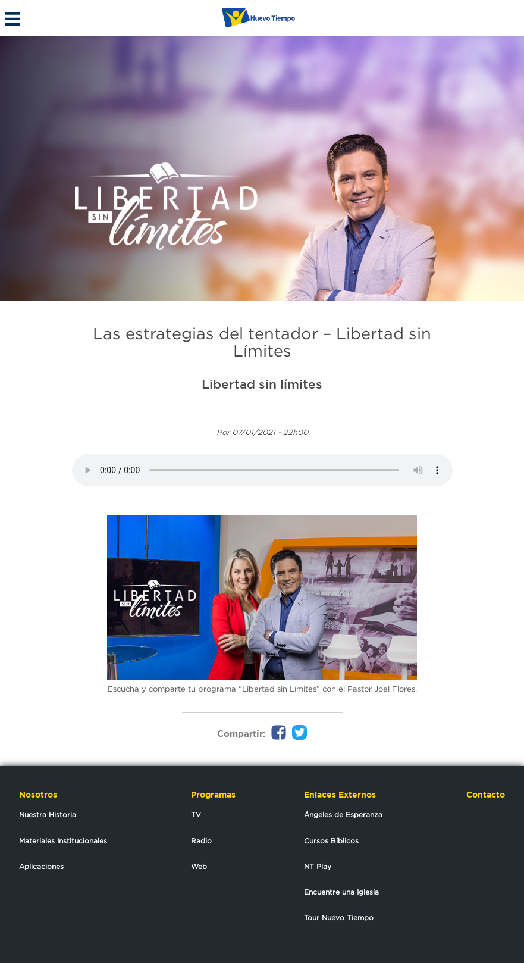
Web (199, 866)
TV (196, 814)
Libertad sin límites (262, 384)
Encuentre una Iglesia (341, 892)
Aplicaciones (41, 866)
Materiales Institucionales (63, 841)
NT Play (317, 866)
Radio (201, 841)
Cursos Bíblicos (331, 841)
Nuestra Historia (47, 814)
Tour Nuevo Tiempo (339, 917)
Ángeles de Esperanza (343, 814)
